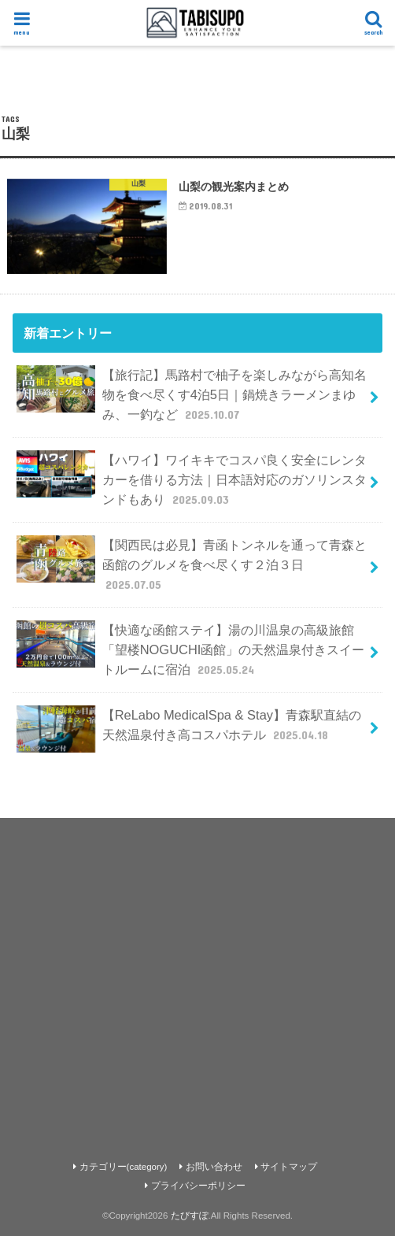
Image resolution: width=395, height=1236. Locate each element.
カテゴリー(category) (123, 1166)
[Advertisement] (197, 973)
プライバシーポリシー (198, 1185)
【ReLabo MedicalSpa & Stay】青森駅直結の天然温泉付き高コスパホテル (189, 729)
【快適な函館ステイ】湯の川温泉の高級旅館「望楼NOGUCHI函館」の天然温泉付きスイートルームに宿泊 (190, 649)
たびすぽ (190, 1215)
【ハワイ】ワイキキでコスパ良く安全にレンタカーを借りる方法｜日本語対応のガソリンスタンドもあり (191, 479)
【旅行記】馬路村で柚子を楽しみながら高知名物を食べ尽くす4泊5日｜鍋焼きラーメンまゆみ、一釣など (191, 394)
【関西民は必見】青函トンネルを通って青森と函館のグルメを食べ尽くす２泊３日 (191, 564)
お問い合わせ (214, 1166)
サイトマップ (288, 1166)
